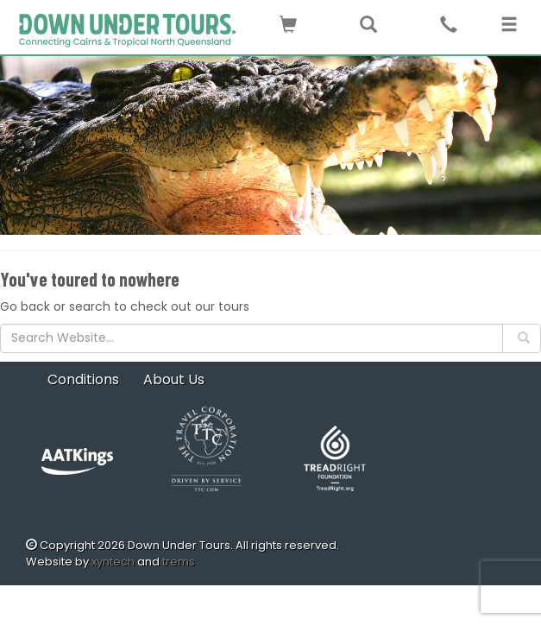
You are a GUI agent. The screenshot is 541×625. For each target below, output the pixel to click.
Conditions (83, 379)
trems (178, 561)
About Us (173, 379)
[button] (288, 21)
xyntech (113, 561)
